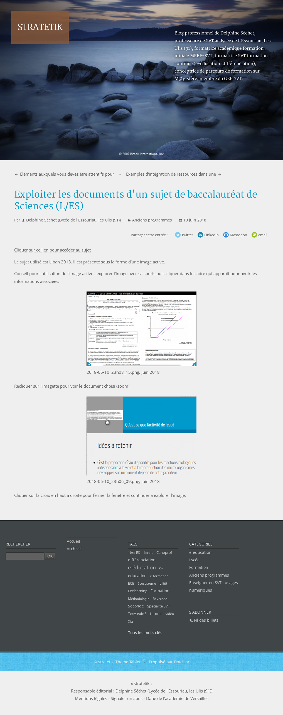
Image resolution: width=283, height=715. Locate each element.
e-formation (159, 576)
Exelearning (137, 590)
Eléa (163, 583)
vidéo (170, 613)
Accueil (73, 541)
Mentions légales (91, 698)
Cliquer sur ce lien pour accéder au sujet (52, 250)
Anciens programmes (152, 220)
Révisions (160, 598)
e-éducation (142, 567)
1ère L (148, 552)
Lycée (194, 559)
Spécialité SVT (158, 606)
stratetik (40, 27)
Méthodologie (138, 598)
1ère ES (134, 552)
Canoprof (164, 552)
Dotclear (182, 661)
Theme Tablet (128, 661)
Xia (130, 621)
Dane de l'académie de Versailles (177, 698)
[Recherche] (25, 556)
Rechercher (18, 544)
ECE (131, 583)
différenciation (142, 559)
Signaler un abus (126, 698)
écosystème (146, 583)
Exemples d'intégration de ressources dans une (171, 174)
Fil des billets (206, 620)
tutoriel (156, 613)
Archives (75, 548)
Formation (160, 590)
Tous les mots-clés (145, 632)
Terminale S (137, 613)
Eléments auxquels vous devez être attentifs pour (66, 174)
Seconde (136, 606)
